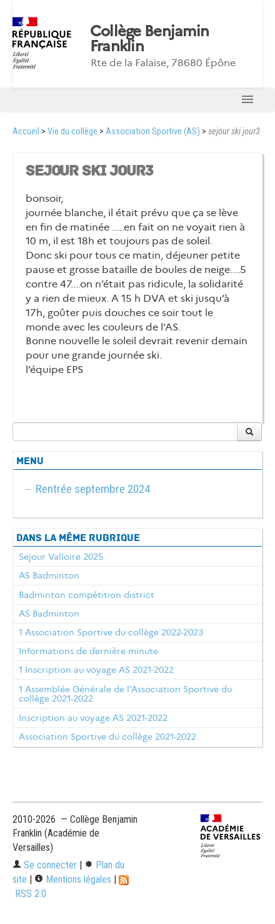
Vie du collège (73, 131)
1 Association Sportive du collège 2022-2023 (111, 632)
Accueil (25, 131)
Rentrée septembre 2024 (93, 489)
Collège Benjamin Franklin (149, 38)
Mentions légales (72, 879)
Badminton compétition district (86, 594)
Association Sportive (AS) (153, 131)
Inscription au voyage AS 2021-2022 (93, 717)
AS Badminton (49, 575)
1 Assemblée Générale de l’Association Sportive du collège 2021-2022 (125, 694)
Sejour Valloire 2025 (61, 556)
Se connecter (44, 865)
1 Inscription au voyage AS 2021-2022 (96, 669)
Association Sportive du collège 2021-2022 (107, 736)
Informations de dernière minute (88, 651)
